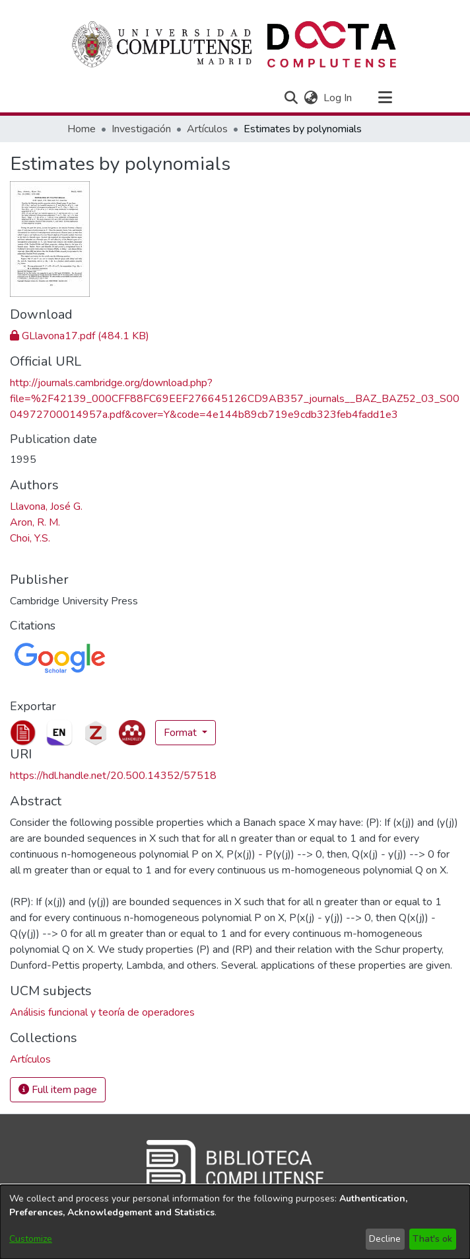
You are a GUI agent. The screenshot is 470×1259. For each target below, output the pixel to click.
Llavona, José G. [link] (46, 506)
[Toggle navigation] (384, 97)
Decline (385, 1239)
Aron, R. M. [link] (35, 522)
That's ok (432, 1239)
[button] (291, 98)
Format (181, 732)
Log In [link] (338, 98)
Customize (30, 1239)
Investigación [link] (141, 129)
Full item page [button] (57, 1089)
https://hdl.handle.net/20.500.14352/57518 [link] (113, 775)
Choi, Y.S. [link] (30, 538)
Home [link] (81, 129)
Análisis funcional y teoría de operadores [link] (102, 1012)
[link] (79, 336)
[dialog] (235, 1222)
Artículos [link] (207, 129)
